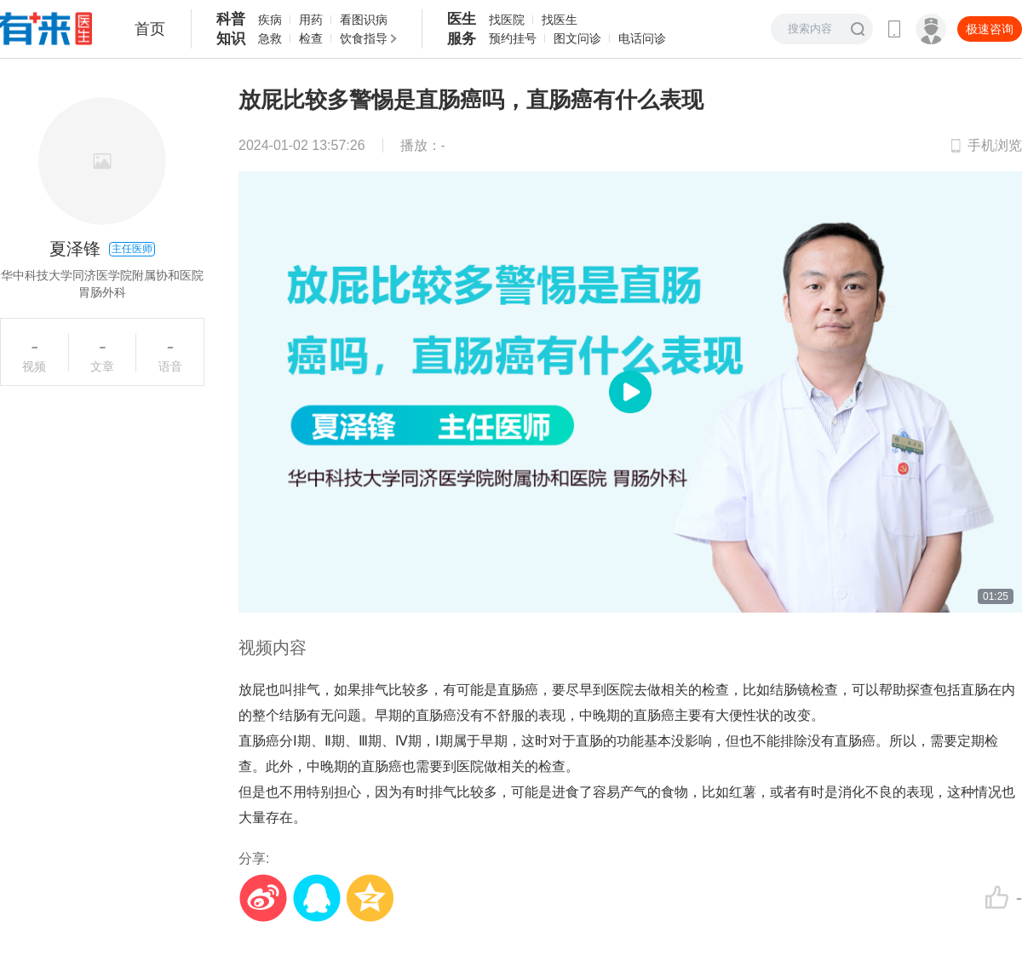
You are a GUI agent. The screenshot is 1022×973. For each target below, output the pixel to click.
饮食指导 (364, 38)
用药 (311, 19)
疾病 (270, 19)
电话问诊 (642, 38)
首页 (150, 28)
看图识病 (364, 19)
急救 (270, 38)
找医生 (559, 19)
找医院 (507, 19)
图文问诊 (577, 38)
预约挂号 (513, 38)
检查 (311, 38)
